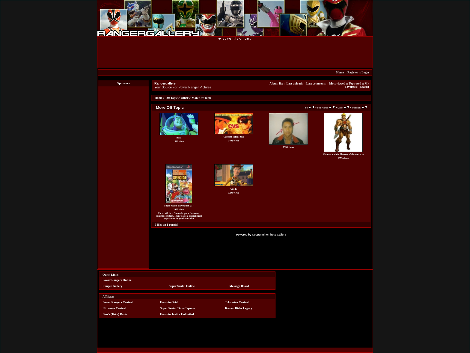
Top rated (355, 83)
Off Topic (171, 97)
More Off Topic (201, 97)
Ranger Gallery (112, 286)
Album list (276, 83)
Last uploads (294, 83)
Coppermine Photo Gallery (269, 234)
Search (364, 86)
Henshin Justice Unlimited (177, 314)
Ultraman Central (114, 308)
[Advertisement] (235, 53)
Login (365, 72)
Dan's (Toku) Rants (115, 314)
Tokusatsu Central (237, 302)
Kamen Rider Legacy (238, 308)
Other (184, 97)
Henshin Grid (169, 302)
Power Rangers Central (117, 302)
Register (352, 72)
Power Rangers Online (117, 280)
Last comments (316, 83)
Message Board (239, 286)
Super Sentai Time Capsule (177, 308)
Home (340, 72)
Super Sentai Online (182, 286)
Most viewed (337, 83)
